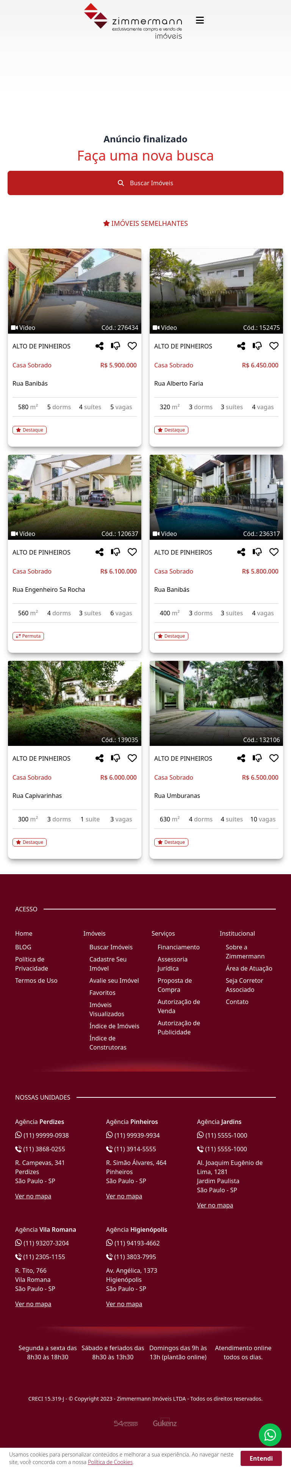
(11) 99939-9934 (133, 1135)
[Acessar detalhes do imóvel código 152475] (216, 425)
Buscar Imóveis (145, 183)
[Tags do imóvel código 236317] (216, 533)
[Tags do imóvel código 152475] (216, 327)
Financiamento (179, 947)
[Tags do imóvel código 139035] (74, 739)
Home (24, 933)
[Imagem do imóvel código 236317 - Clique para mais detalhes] (216, 497)
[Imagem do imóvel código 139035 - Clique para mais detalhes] (74, 703)
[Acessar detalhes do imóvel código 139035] (75, 837)
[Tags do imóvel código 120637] (74, 533)
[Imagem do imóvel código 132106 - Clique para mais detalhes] (216, 703)
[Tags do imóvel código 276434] (74, 327)
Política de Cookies (110, 1462)
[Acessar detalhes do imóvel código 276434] (75, 425)
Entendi (261, 1458)
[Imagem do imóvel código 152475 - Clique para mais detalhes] (216, 291)
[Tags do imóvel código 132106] (216, 739)
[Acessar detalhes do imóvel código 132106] (216, 837)
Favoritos (102, 992)
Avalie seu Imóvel (114, 980)
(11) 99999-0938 (42, 1135)
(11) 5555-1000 (222, 1135)
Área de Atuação (249, 968)
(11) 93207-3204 (42, 1243)
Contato (237, 1002)
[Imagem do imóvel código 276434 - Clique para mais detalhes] (74, 291)
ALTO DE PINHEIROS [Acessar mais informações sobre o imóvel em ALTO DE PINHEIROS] (41, 346)
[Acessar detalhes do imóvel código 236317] (216, 631)
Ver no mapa (33, 1196)
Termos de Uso (36, 980)
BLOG (23, 947)
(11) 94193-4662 (133, 1243)
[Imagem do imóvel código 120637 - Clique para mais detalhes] (74, 497)
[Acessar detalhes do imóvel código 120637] (75, 631)
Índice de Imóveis (114, 1026)
